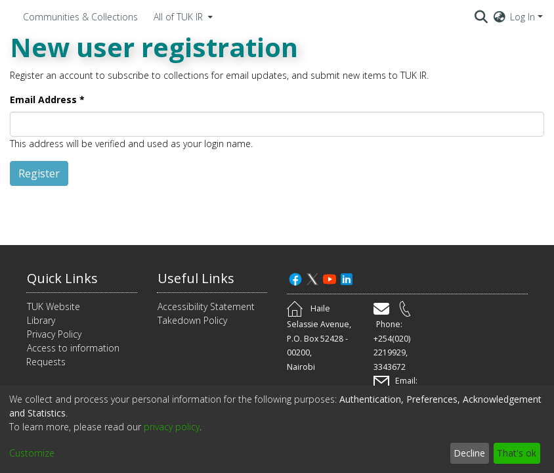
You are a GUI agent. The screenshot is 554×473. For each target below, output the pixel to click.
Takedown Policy (192, 320)
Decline (469, 453)
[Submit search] (481, 16)
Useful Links (196, 278)
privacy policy (172, 426)
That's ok (516, 453)
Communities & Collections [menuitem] (80, 17)
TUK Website (53, 306)
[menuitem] (182, 16)
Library (41, 320)
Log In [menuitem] (522, 17)
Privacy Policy (54, 334)
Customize (31, 453)
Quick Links (62, 278)
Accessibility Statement (206, 306)
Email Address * (47, 99)
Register (39, 173)
